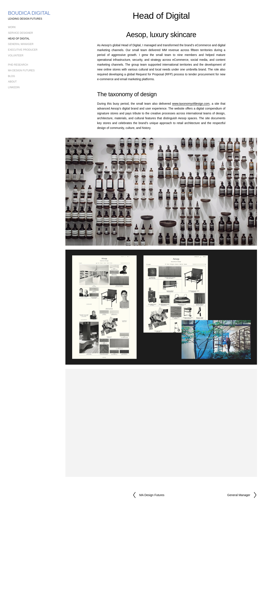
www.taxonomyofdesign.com (191, 103)
